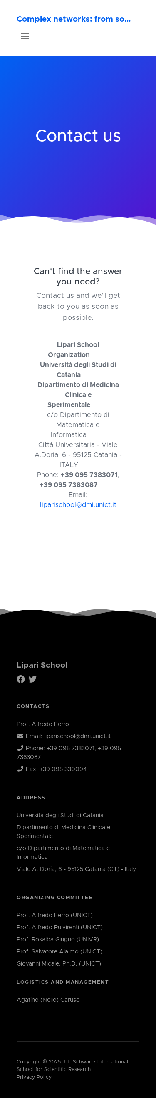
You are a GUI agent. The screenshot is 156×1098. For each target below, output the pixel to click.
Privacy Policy (34, 1077)
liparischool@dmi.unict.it (78, 505)
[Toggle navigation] (25, 36)
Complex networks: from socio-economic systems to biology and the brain (75, 19)
